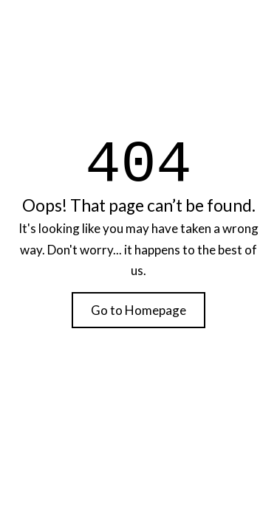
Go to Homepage (138, 310)
